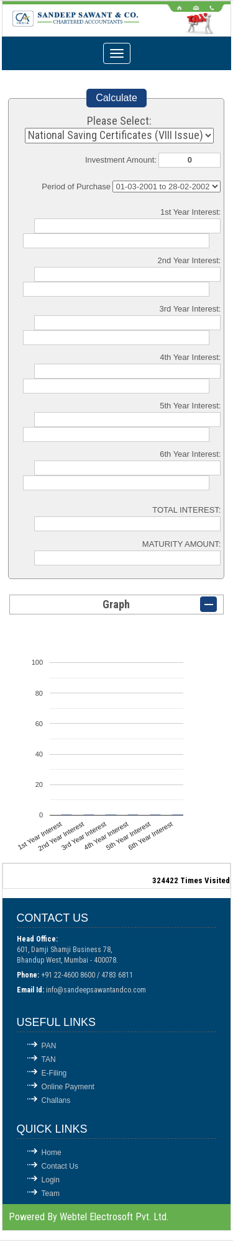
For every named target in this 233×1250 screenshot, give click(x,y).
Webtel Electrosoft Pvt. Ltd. (114, 1217)
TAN (49, 1059)
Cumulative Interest (166, 186)
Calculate (116, 97)
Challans (56, 1100)
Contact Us (60, 1166)
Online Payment (68, 1086)
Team (51, 1193)
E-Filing (54, 1073)
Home (52, 1152)
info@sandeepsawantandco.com (96, 990)
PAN (49, 1045)
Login (51, 1180)
